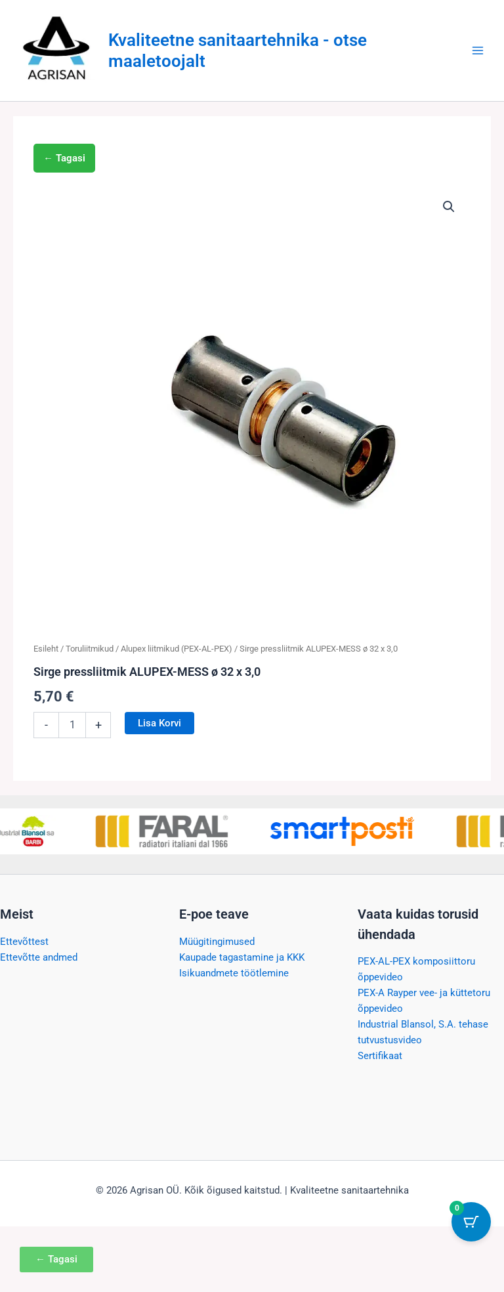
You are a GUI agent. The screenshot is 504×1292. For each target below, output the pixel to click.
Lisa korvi (159, 723)
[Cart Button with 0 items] (471, 1221)
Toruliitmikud (90, 649)
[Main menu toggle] (478, 50)
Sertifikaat (380, 1056)
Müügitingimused (217, 942)
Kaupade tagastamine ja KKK (241, 957)
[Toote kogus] (72, 725)
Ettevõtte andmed (38, 957)
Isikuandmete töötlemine (234, 973)
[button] (449, 207)
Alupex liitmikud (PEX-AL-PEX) (176, 649)
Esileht (45, 649)
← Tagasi (64, 158)
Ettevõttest (24, 942)
